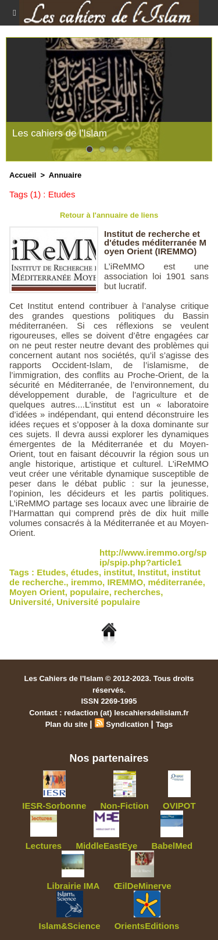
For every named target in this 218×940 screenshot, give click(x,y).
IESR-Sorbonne (54, 806)
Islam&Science (70, 926)
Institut (152, 572)
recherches (137, 592)
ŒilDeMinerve (142, 886)
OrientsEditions (147, 926)
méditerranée (175, 582)
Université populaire (98, 602)
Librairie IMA (73, 886)
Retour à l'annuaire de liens (109, 215)
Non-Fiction (125, 806)
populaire (89, 592)
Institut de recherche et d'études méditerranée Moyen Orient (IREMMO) (155, 242)
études (85, 572)
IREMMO (125, 582)
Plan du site (66, 724)
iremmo (86, 582)
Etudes (51, 572)
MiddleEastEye (106, 846)
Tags (164, 724)
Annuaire (65, 175)
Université (30, 602)
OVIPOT (179, 806)
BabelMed (171, 846)
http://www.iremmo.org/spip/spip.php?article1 (152, 557)
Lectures (44, 846)
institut (118, 572)
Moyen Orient (37, 592)
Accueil (22, 175)
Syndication (127, 724)
